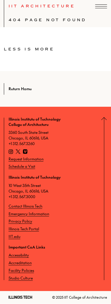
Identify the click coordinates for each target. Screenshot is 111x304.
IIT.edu (14, 236)
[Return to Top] (106, 199)
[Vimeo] (25, 152)
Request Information (26, 159)
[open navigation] (101, 6)
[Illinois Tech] (20, 297)
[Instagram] (11, 152)
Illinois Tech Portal (24, 228)
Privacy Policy (20, 221)
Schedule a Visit (22, 166)
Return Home (20, 88)
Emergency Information (29, 213)
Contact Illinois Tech (25, 206)
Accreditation (20, 262)
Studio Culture (21, 278)
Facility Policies (21, 270)
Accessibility (19, 255)
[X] (18, 152)
